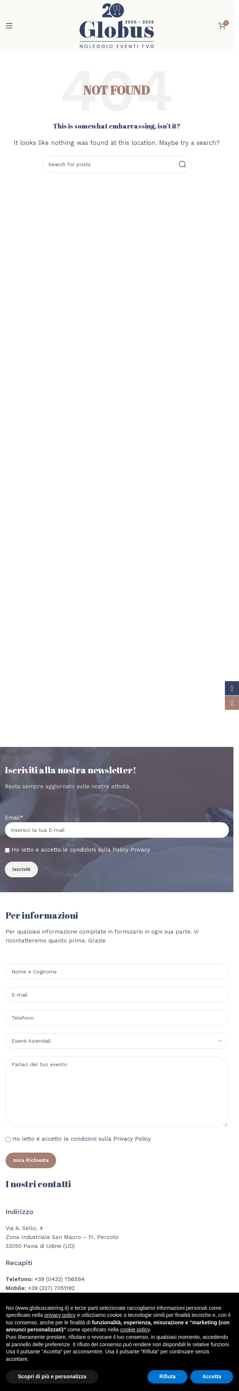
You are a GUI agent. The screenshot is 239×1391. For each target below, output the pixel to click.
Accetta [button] (211, 1376)
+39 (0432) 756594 (60, 1279)
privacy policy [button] (60, 1315)
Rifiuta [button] (167, 1376)
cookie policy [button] (134, 1330)
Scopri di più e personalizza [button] (52, 1376)
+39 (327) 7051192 (51, 1288)
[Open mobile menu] (9, 25)
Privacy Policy (132, 1138)
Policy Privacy (131, 849)
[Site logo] (117, 25)
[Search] (116, 164)
